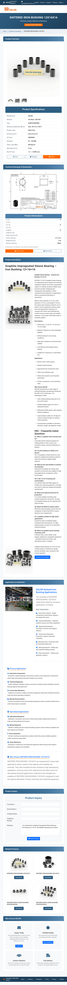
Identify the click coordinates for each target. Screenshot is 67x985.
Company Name (12, 816)
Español (48, 2)
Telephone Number (10, 822)
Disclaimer (39, 982)
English (37, 2)
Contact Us (19, 948)
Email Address (12, 811)
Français (55, 2)
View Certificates (48, 945)
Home (5, 31)
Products (30, 982)
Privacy (54, 982)
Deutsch (42, 2)
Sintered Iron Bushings (15, 31)
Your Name (11, 806)
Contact (62, 982)
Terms (47, 982)
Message (10, 827)
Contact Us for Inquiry (42, 559)
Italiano (61, 2)
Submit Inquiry (33, 841)
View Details (19, 880)
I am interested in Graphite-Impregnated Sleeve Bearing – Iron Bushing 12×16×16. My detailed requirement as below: (40, 832)
